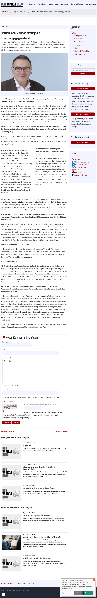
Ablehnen (78, 593)
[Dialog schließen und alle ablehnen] (94, 579)
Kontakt (4, 583)
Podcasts (77, 45)
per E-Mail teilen (81, 175)
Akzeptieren (88, 593)
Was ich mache (53, 4)
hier (36, 327)
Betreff (5, 350)
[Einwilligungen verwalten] (3, 594)
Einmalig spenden (82, 114)
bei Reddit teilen (81, 170)
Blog (14, 12)
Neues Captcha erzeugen (3, 411)
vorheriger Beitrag (7, 431)
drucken (78, 172)
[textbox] (34, 373)
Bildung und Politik (80, 36)
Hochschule (23, 12)
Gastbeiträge (78, 39)
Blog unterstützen (91, 4)
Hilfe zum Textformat (10, 386)
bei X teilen (79, 159)
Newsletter (12, 583)
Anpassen (64, 593)
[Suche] (83, 70)
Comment (6, 358)
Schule (76, 48)
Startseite (32, 4)
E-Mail (4, 390)
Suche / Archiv (22, 583)
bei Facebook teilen (82, 162)
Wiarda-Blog (42, 4)
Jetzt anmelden (82, 142)
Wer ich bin (64, 4)
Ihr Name (5, 342)
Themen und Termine (77, 4)
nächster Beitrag (62, 431)
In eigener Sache (80, 54)
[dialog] (78, 587)
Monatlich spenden (82, 89)
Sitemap (31, 583)
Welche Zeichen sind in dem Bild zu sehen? (39, 405)
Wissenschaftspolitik (81, 51)
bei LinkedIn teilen (82, 164)
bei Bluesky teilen (81, 167)
